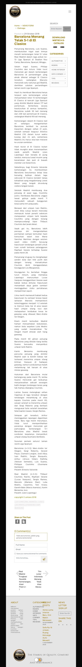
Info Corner (58, 74)
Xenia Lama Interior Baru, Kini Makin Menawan (48, 615)
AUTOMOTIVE (38, 607)
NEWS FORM (28, 26)
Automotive (59, 61)
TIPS (35, 620)
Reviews (59, 83)
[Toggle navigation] (70, 11)
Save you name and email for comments (32, 554)
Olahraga (21, 28)
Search (67, 29)
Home (17, 26)
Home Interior (59, 70)
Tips (59, 78)
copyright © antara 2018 (25, 497)
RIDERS (36, 609)
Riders (59, 65)
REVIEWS (36, 622)
